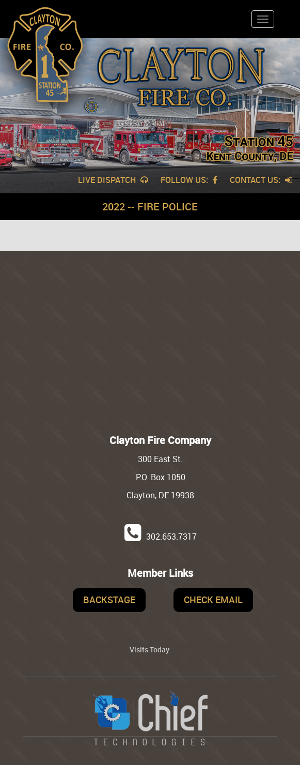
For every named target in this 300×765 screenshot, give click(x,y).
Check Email (213, 599)
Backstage (109, 599)
